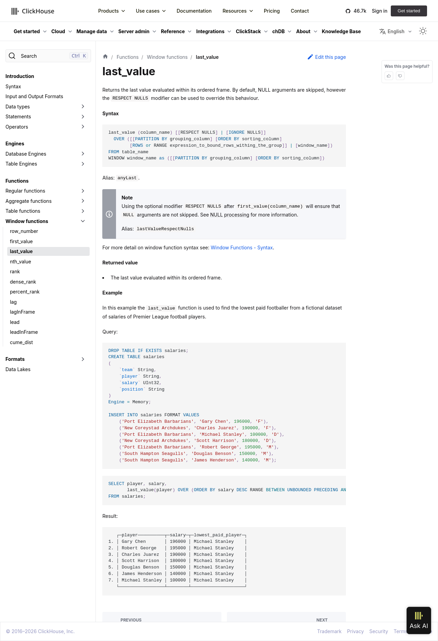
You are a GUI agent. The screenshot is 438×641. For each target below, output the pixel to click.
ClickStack (248, 31)
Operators (16, 127)
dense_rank (23, 282)
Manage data (92, 31)
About (303, 31)
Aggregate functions (28, 201)
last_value (21, 251)
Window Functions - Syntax (242, 247)
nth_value (20, 261)
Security (378, 631)
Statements (18, 116)
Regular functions (25, 191)
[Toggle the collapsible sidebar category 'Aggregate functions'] (83, 201)
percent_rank (25, 292)
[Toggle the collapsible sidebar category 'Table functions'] (83, 211)
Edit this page (326, 56)
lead (15, 322)
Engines (14, 143)
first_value (21, 241)
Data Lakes (17, 369)
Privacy (355, 631)
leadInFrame (24, 332)
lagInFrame (22, 312)
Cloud (58, 31)
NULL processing (229, 215)
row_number (24, 231)
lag (13, 302)
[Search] (48, 55)
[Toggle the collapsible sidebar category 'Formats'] (83, 359)
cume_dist (21, 342)
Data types (17, 106)
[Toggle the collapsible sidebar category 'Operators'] (83, 126)
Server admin (134, 31)
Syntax (13, 86)
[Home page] (105, 57)
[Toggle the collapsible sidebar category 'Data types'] (83, 106)
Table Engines (21, 164)
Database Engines (25, 154)
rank (15, 271)
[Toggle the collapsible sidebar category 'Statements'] (83, 116)
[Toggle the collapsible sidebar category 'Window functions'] (83, 221)
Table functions (22, 211)
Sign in (379, 11)
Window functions (26, 221)
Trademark (329, 631)
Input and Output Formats (34, 96)
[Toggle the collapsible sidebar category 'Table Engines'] (83, 163)
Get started (409, 10)
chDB (278, 31)
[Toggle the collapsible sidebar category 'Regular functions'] (83, 190)
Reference (173, 31)
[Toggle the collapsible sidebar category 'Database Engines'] (83, 153)
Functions (16, 181)
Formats (15, 359)
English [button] (391, 31)
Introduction (19, 76)
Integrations (210, 31)
